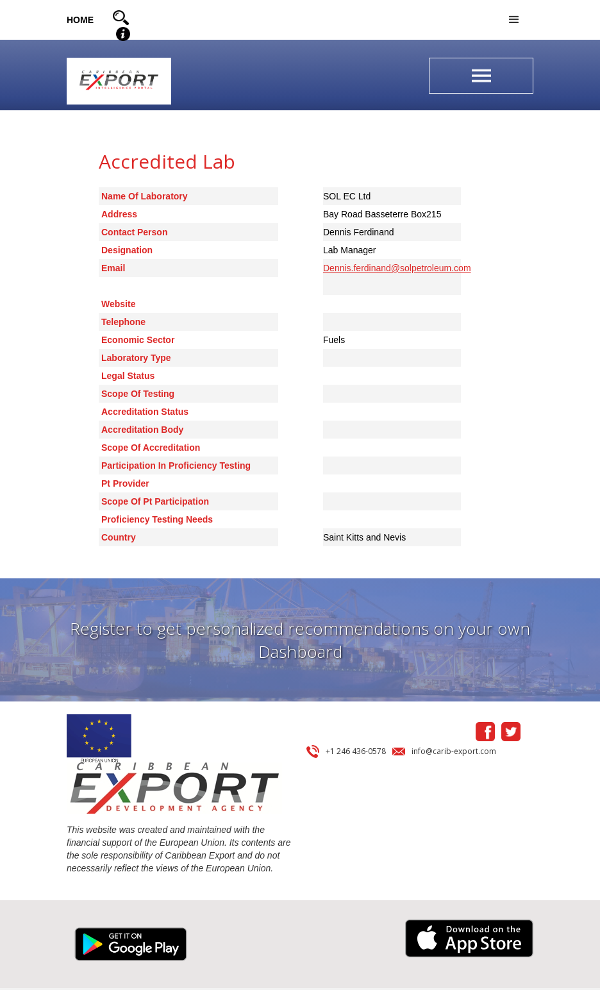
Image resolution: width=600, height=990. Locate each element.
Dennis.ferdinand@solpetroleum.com (397, 268)
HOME (80, 20)
